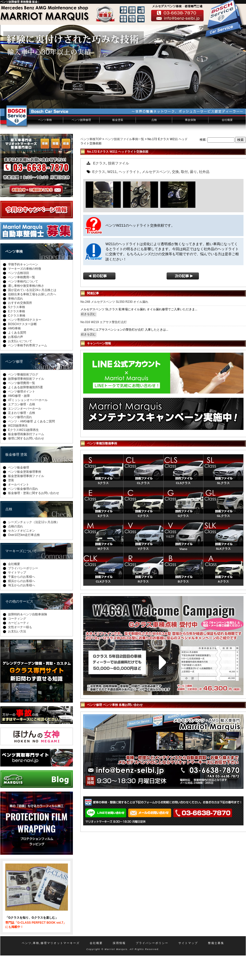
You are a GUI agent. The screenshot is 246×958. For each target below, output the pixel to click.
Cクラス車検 (16, 315)
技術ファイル (118, 163)
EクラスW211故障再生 (23, 430)
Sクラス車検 (16, 307)
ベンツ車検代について (23, 281)
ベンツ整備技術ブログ (23, 374)
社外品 (204, 172)
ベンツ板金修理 (18, 467)
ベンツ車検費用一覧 (21, 277)
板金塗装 (117, 119)
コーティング (17, 618)
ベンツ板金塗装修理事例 (24, 471)
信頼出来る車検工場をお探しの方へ (32, 294)
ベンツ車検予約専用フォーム (27, 345)
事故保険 (190, 119)
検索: (203, 139)
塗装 (11, 480)
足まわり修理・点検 (21, 413)
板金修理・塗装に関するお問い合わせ (33, 493)
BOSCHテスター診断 (22, 324)
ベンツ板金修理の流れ (23, 489)
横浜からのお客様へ (21, 581)
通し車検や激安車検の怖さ (26, 286)
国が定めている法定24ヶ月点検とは (32, 290)
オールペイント (18, 484)
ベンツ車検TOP (90, 139)
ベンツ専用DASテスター (24, 320)
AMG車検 (14, 328)
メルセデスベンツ (156, 172)
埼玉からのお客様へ (21, 585)
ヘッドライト (129, 172)
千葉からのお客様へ (21, 577)
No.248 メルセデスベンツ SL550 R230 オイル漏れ (114, 302)
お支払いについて (20, 341)
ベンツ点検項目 (18, 273)
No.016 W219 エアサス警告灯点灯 (103, 322)
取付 (184, 172)
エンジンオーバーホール (24, 408)
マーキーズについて (21, 551)
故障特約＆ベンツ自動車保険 (27, 614)
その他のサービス (19, 601)
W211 (112, 172)
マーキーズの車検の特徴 (24, 268)
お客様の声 (15, 337)
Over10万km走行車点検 (24, 535)
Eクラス (99, 163)
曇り (193, 172)
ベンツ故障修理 (81, 119)
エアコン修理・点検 (21, 404)
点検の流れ (15, 526)
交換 (175, 172)
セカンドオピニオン (21, 530)
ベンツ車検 (45, 119)
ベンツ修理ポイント (21, 391)
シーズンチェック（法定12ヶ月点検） (33, 522)
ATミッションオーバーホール (28, 400)
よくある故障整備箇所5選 (25, 387)
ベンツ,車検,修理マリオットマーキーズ (51, 942)
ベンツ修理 (14, 361)
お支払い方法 (17, 631)
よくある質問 (17, 332)
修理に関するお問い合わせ (26, 438)
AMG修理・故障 (19, 396)
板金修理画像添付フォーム (26, 434)
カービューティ (18, 623)
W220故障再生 (18, 425)
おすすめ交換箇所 (20, 303)
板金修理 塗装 (16, 454)
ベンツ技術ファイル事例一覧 (124, 139)
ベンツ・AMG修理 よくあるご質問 (31, 421)
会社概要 (227, 119)
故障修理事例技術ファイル (26, 378)
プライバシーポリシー (23, 568)
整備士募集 (216, 942)
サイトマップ (17, 572)
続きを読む (88, 314)
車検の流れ (15, 298)
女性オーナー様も (20, 627)
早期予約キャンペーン (23, 264)
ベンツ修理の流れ (20, 417)
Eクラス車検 (16, 311)
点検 (154, 119)
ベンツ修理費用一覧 (21, 383)
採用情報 (119, 942)
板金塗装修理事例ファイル (26, 476)
